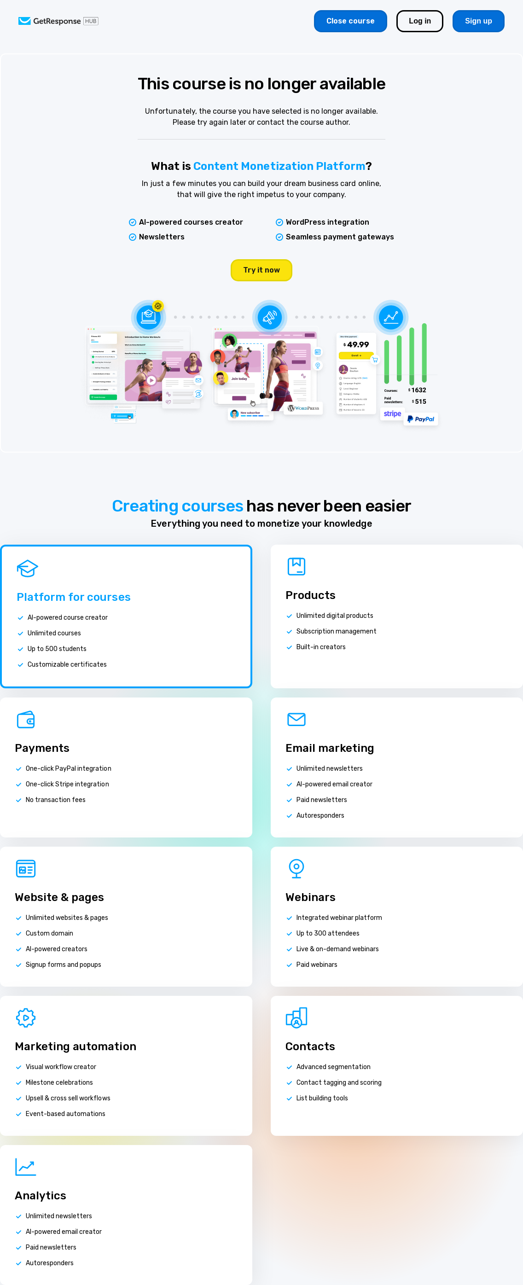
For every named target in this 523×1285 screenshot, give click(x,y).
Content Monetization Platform (279, 166)
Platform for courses (74, 597)
